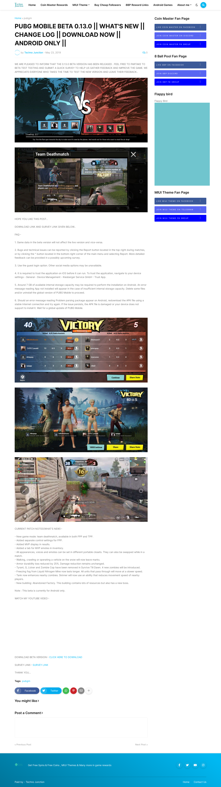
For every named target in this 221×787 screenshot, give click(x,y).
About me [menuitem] (183, 5)
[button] (196, 5)
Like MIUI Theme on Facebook (181, 200)
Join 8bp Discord (181, 73)
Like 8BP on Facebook (181, 64)
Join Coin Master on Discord (181, 35)
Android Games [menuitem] (162, 5)
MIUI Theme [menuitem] (80, 5)
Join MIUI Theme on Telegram (181, 209)
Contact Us (200, 781)
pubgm (28, 18)
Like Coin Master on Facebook (181, 27)
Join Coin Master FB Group (181, 44)
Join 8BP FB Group (181, 81)
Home (18, 18)
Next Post (140, 744)
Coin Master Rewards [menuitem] (54, 5)
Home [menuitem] (32, 5)
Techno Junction (35, 781)
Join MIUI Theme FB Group (181, 218)
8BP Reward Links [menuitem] (137, 5)
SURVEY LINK (40, 664)
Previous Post (23, 744)
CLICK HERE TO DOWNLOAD (65, 657)
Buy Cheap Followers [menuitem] (107, 5)
